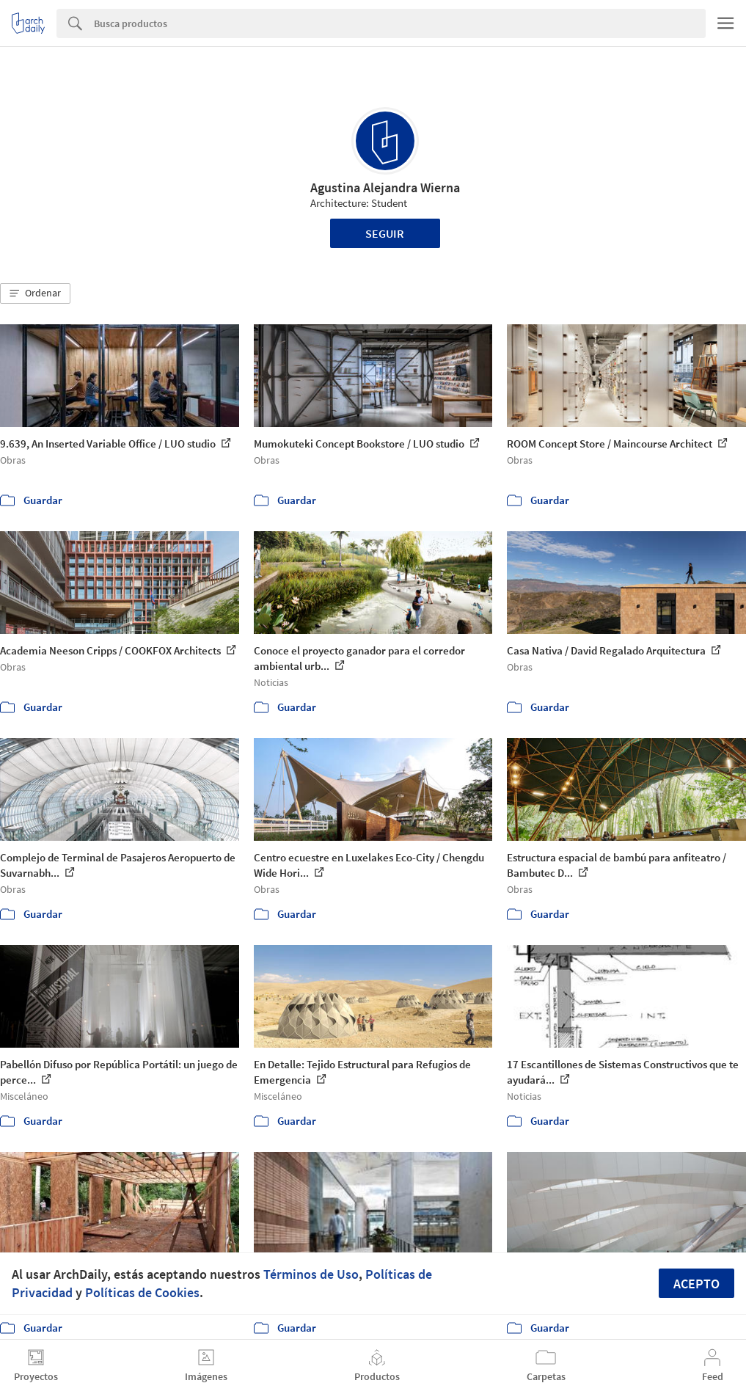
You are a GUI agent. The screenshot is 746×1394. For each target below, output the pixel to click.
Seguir (384, 233)
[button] (35, 293)
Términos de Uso (311, 1274)
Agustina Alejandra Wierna (385, 187)
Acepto (696, 1283)
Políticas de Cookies (142, 1292)
